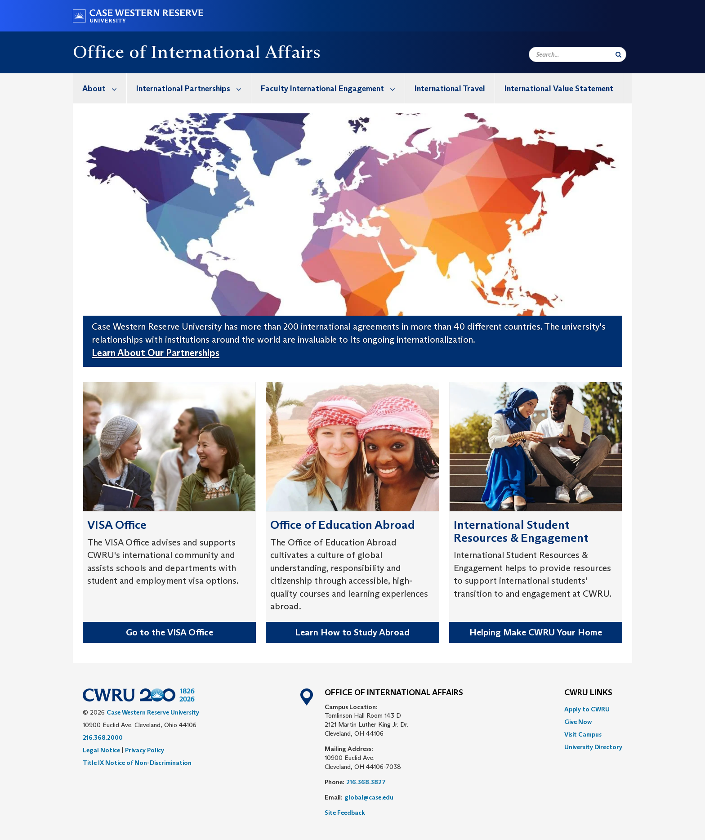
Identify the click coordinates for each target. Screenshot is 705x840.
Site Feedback (345, 813)
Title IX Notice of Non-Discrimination (137, 763)
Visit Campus (583, 734)
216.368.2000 (103, 737)
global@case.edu (368, 797)
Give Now (578, 722)
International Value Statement (558, 89)
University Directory (593, 747)
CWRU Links (588, 692)
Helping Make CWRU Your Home (535, 632)
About (104, 88)
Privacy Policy (144, 750)
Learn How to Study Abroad (352, 632)
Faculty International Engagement (333, 88)
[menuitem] (100, 88)
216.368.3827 (366, 782)
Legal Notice (101, 750)
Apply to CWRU (587, 709)
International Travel (450, 89)
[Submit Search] (618, 54)
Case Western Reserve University (153, 712)
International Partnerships (193, 88)
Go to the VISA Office (169, 632)
